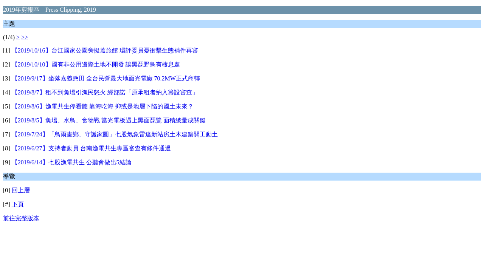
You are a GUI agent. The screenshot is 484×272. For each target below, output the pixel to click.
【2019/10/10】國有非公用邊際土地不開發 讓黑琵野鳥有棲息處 (96, 64)
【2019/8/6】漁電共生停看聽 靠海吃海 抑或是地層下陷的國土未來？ (103, 106)
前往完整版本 (21, 218)
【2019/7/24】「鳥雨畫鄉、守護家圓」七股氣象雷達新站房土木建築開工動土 (115, 134)
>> (24, 37)
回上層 (21, 190)
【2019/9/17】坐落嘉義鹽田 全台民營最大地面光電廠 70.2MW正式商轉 (106, 78)
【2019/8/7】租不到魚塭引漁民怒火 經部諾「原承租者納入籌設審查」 (105, 92)
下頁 (18, 204)
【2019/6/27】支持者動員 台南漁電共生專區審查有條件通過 (91, 148)
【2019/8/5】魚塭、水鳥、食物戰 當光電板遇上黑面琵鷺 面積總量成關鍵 (109, 120)
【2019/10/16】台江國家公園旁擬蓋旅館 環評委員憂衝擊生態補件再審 (105, 50)
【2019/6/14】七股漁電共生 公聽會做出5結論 (72, 162)
